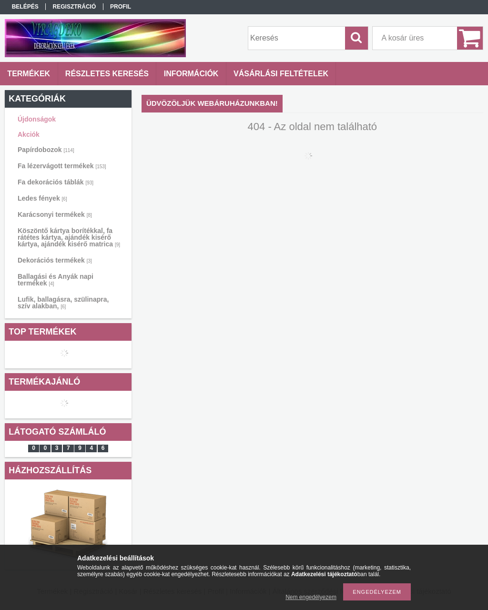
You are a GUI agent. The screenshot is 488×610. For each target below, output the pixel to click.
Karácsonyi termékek (55, 214)
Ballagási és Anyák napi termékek (55, 280)
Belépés (25, 6)
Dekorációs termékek (55, 260)
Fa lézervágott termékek (62, 166)
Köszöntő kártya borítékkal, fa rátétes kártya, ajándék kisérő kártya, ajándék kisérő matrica (69, 237)
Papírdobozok (46, 149)
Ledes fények (42, 198)
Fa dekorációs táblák (55, 182)
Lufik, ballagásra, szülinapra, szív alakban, (63, 302)
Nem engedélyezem (310, 597)
